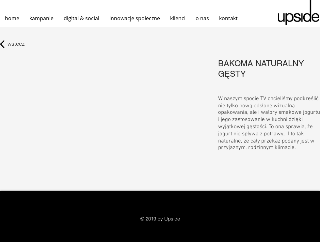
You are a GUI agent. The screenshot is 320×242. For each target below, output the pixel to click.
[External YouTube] (99, 105)
